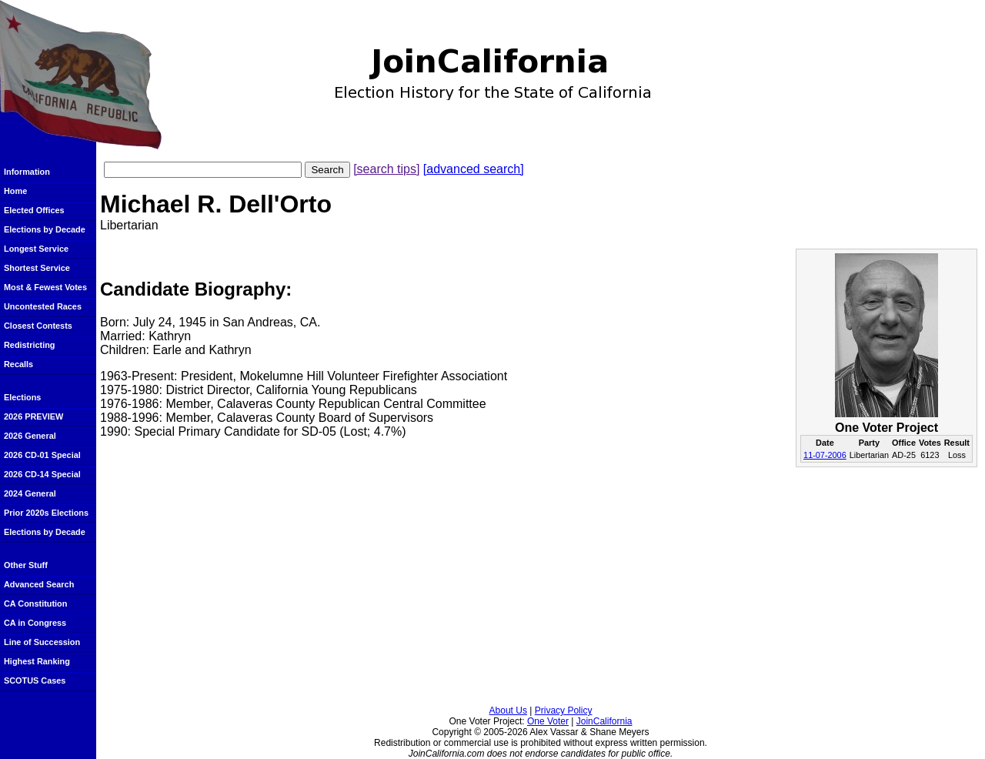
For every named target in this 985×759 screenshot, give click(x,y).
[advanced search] (473, 169)
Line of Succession (42, 642)
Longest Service (36, 248)
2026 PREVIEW (33, 416)
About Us (508, 710)
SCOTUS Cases (34, 680)
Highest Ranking (37, 661)
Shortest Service (37, 268)
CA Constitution (35, 603)
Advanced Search (39, 584)
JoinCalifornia (604, 721)
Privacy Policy (564, 710)
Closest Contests (38, 325)
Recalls (18, 364)
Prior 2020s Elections (46, 512)
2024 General (30, 493)
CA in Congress (35, 622)
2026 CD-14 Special (42, 474)
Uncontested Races (43, 306)
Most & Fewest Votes (45, 287)
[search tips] (386, 169)
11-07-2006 (824, 455)
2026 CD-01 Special (42, 455)
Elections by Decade (44, 229)
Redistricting (29, 344)
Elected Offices (34, 210)
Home (15, 191)
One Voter (548, 721)
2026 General (30, 435)
